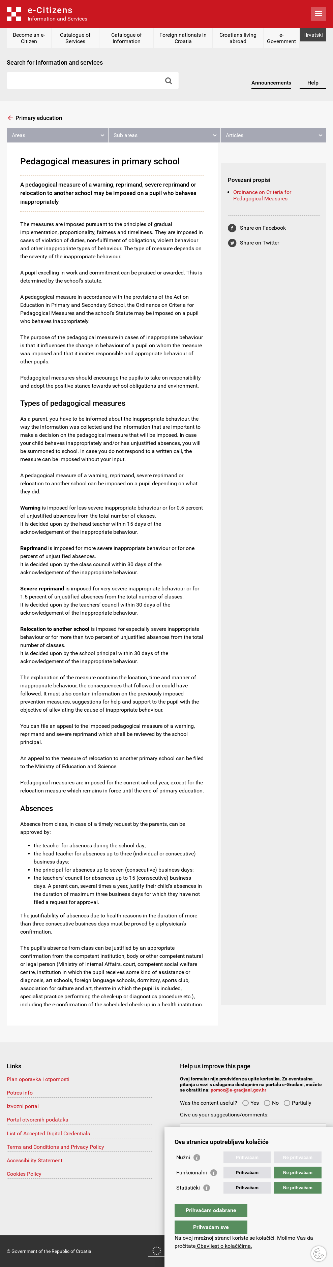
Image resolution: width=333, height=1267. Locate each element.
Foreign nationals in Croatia (183, 38)
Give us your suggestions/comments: (224, 1114)
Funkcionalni (191, 1186)
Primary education (39, 118)
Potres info (20, 1093)
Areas (18, 135)
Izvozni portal (23, 1106)
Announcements (271, 82)
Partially (297, 1103)
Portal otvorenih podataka (37, 1119)
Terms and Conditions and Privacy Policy (55, 1147)
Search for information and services (55, 62)
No (271, 1103)
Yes (250, 1103)
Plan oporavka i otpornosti (38, 1079)
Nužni (183, 1171)
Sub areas (126, 135)
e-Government (281, 38)
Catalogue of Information (126, 38)
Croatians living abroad (237, 38)
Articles (234, 135)
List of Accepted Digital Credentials (48, 1133)
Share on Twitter (259, 242)
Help (313, 82)
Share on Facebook (263, 228)
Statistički (188, 1201)
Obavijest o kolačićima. (223, 1246)
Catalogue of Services (75, 38)
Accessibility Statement (34, 1160)
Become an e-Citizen (29, 38)
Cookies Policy (24, 1174)
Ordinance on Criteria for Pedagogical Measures (262, 195)
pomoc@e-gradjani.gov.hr (238, 1090)
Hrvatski (313, 35)
